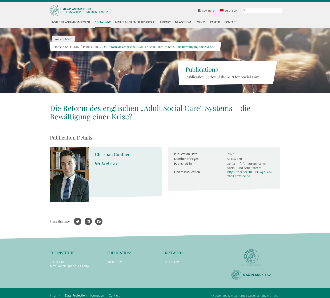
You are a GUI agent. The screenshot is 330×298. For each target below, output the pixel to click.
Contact (114, 295)
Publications (91, 47)
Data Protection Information (84, 295)
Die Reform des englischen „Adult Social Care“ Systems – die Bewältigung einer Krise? (158, 47)
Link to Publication (187, 172)
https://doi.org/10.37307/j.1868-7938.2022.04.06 (249, 174)
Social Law (72, 47)
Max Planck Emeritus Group (69, 266)
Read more (109, 163)
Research (174, 253)
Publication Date (185, 154)
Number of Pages (186, 159)
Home (58, 47)
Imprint (55, 295)
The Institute (62, 253)
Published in (183, 164)
